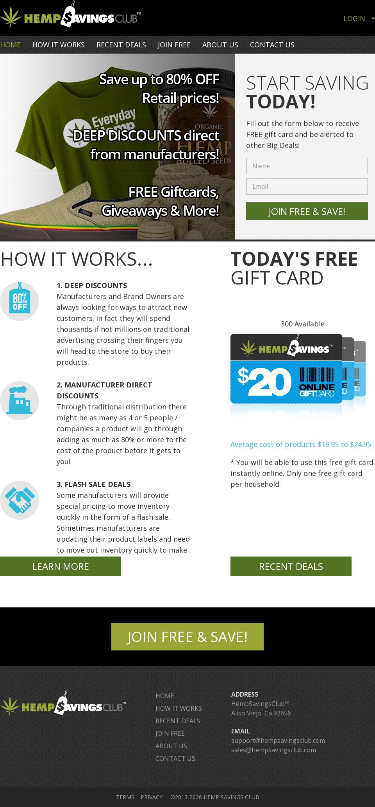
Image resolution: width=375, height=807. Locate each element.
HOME (10, 44)
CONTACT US (272, 44)
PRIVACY (151, 797)
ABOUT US (220, 44)
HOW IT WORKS (58, 44)
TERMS (125, 797)
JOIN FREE (174, 44)
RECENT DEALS (121, 44)
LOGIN (354, 18)
